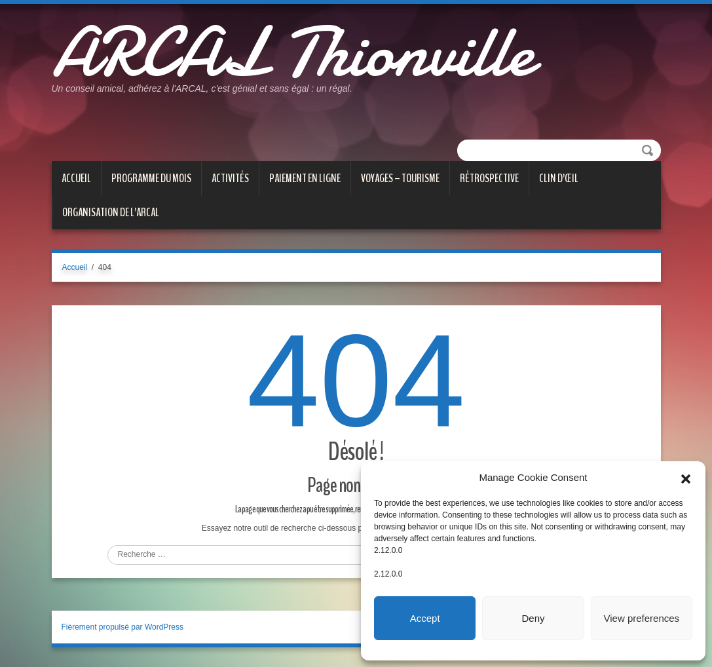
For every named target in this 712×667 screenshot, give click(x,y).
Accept (425, 618)
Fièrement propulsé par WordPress (123, 627)
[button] (685, 477)
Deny (532, 618)
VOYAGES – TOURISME (400, 178)
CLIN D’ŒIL (558, 178)
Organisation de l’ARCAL (110, 212)
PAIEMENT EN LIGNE (305, 178)
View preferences (642, 618)
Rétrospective (489, 178)
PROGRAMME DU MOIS (151, 178)
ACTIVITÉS (230, 178)
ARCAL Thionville (292, 52)
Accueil (76, 178)
